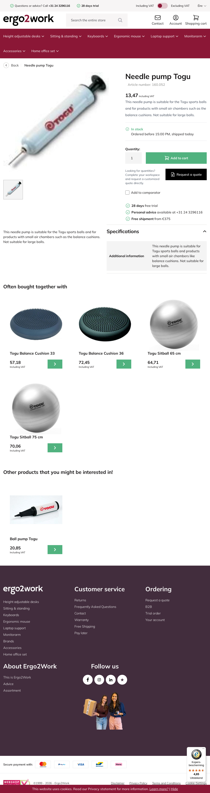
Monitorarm (195, 36)
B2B (148, 607)
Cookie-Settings (196, 783)
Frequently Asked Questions (95, 607)
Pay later (81, 633)
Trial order (153, 613)
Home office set (45, 51)
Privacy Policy (138, 783)
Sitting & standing (66, 36)
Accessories (14, 51)
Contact (80, 613)
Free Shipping (84, 626)
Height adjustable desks (24, 36)
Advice (8, 684)
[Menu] (203, 749)
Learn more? (159, 789)
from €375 (150, 219)
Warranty (81, 620)
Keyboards (98, 36)
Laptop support (165, 36)
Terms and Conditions (166, 783)
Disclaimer (117, 783)
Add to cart (176, 158)
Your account (155, 620)
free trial (144, 206)
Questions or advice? (28, 6)
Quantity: (132, 149)
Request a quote (186, 174)
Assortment (12, 690)
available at (153, 212)
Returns (80, 600)
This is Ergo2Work (17, 677)
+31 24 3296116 (189, 212)
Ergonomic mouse (129, 36)
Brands (8, 641)
